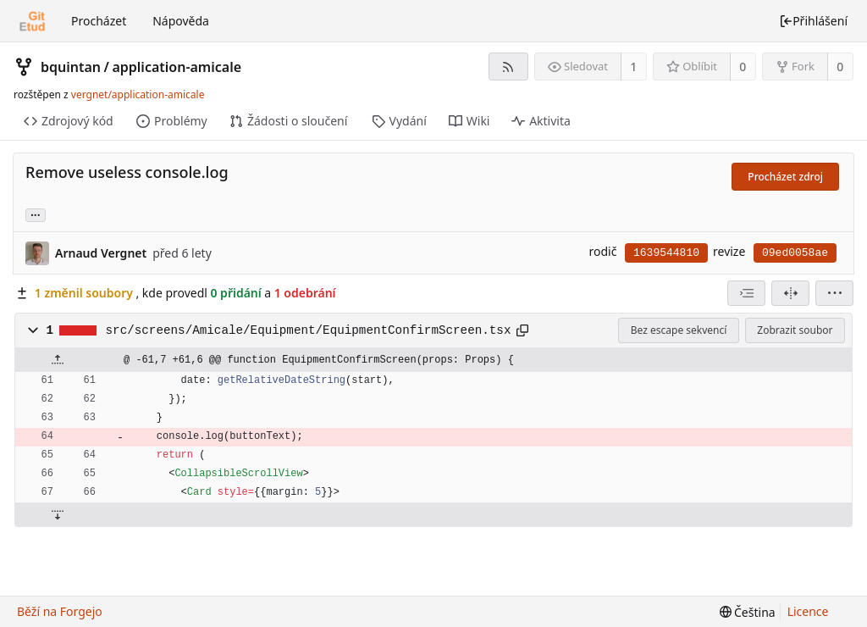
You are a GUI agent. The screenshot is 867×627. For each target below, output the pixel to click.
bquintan (71, 66)
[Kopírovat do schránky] (522, 330)
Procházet (98, 21)
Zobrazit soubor (794, 330)
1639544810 (666, 253)
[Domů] (32, 21)
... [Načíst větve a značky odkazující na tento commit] (35, 213)
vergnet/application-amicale (138, 94)
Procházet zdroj (785, 176)
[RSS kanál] (508, 66)
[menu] (834, 293)
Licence (808, 611)
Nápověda (180, 21)
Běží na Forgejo (59, 611)
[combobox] (746, 293)
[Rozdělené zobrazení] (790, 293)
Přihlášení (813, 21)
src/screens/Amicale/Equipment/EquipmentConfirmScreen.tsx (308, 330)
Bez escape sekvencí (679, 330)
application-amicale (176, 66)
